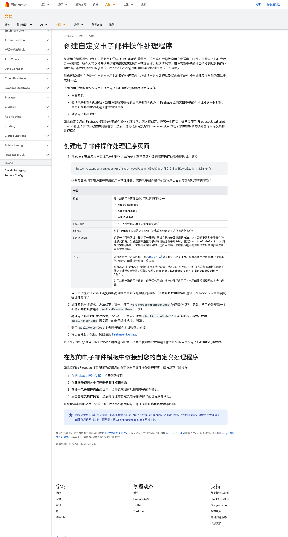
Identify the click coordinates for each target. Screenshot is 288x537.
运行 (60, 4)
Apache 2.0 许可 (175, 433)
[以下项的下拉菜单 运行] (67, 4)
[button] (22, 30)
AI (41, 24)
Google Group (219, 505)
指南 (58, 493)
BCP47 (153, 257)
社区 (126, 4)
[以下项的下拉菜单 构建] (49, 4)
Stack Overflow (220, 499)
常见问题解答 (219, 517)
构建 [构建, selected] (58, 24)
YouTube (138, 511)
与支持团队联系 (220, 493)
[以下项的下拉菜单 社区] (133, 4)
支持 (144, 4)
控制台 (86, 376)
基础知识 (22, 24)
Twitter (137, 505)
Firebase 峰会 (141, 499)
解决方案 (80, 4)
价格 (95, 4)
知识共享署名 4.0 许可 (115, 433)
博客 (258, 4)
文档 (8, 16)
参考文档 (96, 24)
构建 (42, 4)
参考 (58, 499)
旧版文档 (216, 523)
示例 (111, 24)
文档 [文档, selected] (108, 4)
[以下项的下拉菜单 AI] (47, 24)
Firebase (69, 36)
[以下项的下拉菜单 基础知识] (32, 24)
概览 (7, 24)
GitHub (60, 517)
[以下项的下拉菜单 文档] (115, 4)
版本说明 (216, 511)
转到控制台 (273, 4)
